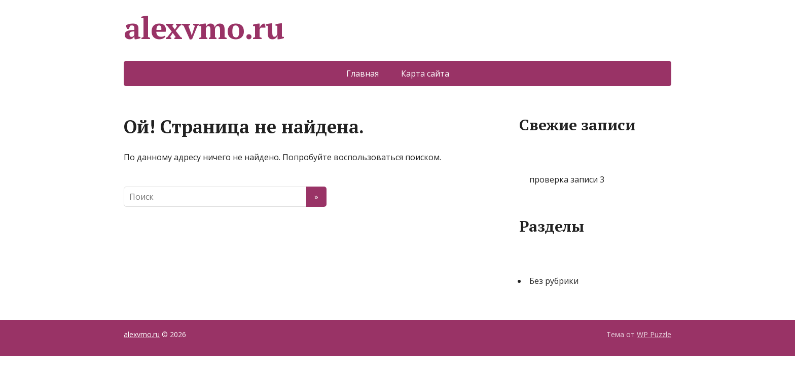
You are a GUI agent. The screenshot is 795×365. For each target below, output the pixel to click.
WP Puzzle (654, 334)
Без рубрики (554, 280)
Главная (362, 73)
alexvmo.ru (204, 28)
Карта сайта (425, 73)
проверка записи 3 (566, 179)
